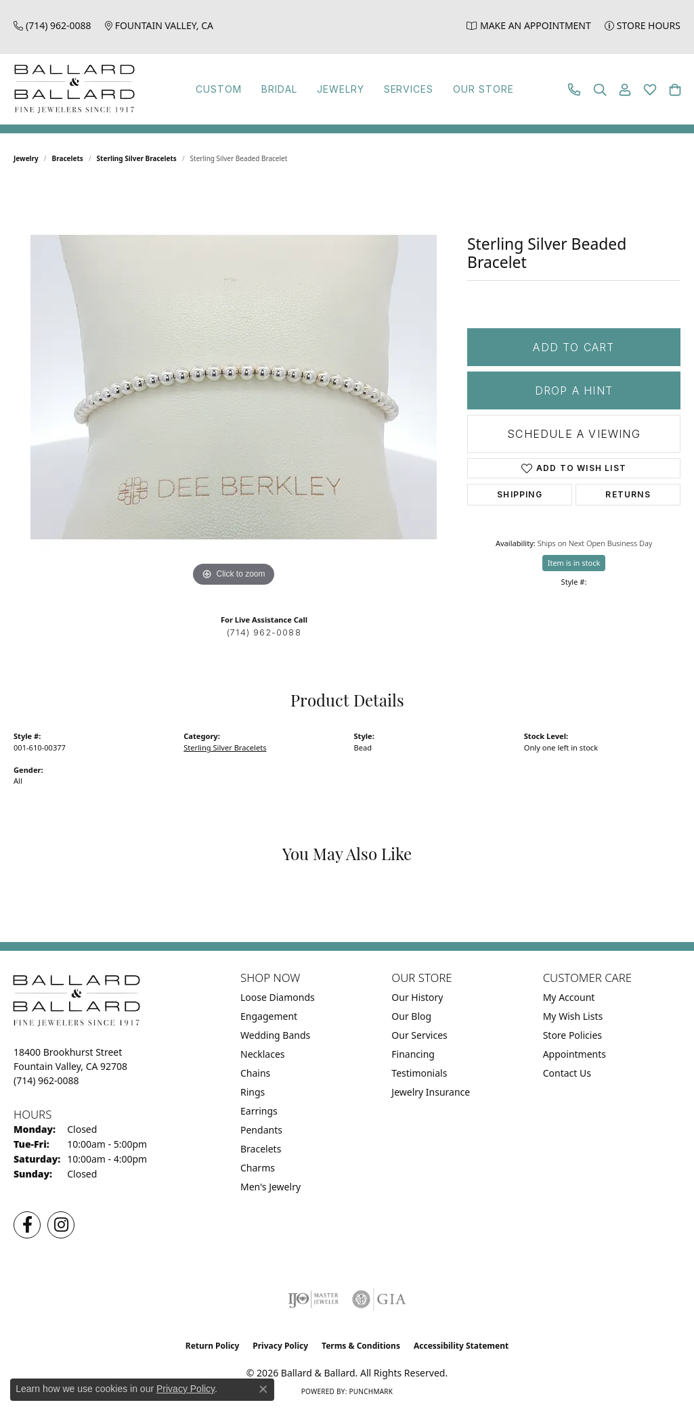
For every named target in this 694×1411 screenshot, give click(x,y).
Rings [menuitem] (252, 1091)
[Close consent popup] (263, 1389)
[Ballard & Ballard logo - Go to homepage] (71, 89)
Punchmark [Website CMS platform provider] (371, 1391)
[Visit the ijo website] (313, 1299)
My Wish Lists (573, 1016)
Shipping (519, 494)
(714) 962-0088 (264, 632)
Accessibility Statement (461, 1345)
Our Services (419, 1035)
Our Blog (411, 1016)
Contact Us (567, 1073)
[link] (52, 25)
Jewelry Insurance (430, 1091)
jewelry (26, 158)
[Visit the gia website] (379, 1299)
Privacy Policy (280, 1345)
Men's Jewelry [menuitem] (270, 1186)
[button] (600, 89)
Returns (627, 494)
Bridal (282, 89)
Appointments (574, 1054)
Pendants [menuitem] (261, 1129)
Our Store (468, 89)
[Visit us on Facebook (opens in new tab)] (27, 1224)
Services (399, 89)
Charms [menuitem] (257, 1167)
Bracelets (67, 158)
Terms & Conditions (361, 1345)
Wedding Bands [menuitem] (275, 1035)
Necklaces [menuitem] (262, 1054)
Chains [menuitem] (255, 1073)
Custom (228, 89)
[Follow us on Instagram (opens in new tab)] (60, 1224)
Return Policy (213, 1345)
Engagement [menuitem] (268, 1016)
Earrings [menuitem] (259, 1110)
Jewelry (337, 89)
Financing (413, 1054)
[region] (233, 387)
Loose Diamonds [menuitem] (277, 997)
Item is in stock (574, 563)
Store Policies (572, 1035)
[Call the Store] (46, 1080)
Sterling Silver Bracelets (137, 158)
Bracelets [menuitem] (260, 1148)
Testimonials (419, 1073)
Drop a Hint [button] (574, 390)
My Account (569, 997)
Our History (417, 997)
